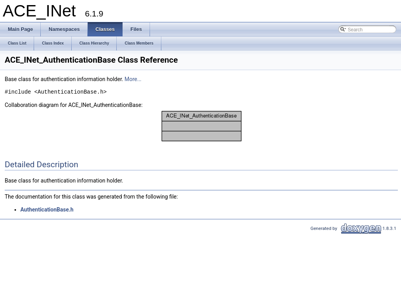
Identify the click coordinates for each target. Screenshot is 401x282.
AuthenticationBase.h (47, 209)
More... (133, 79)
